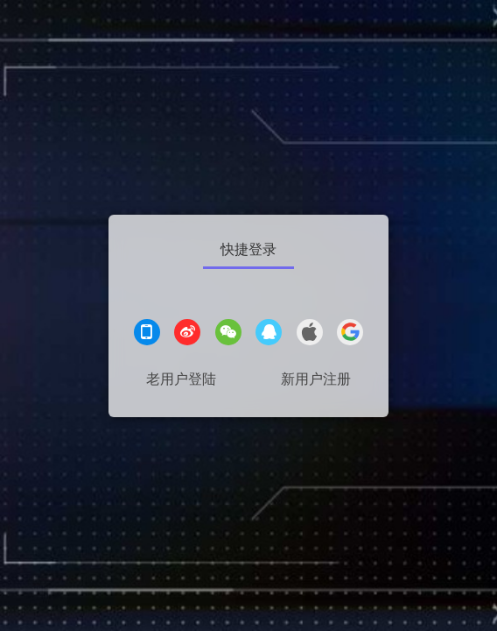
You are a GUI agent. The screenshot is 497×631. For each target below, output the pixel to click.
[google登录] (350, 334)
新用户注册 (316, 379)
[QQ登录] (269, 334)
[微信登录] (228, 334)
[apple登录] (310, 334)
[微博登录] (187, 334)
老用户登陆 (181, 379)
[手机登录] (147, 334)
